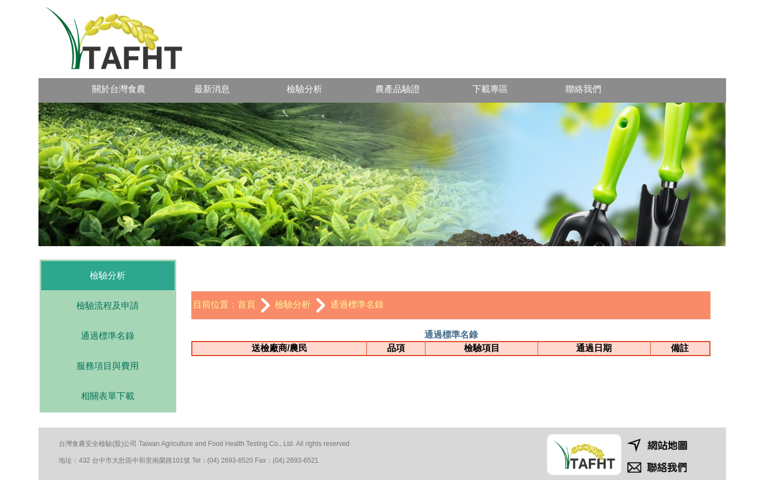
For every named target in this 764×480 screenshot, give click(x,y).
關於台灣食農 (119, 89)
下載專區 (490, 89)
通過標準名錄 (107, 335)
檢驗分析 (304, 89)
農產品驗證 (397, 89)
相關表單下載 (107, 396)
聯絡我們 (583, 89)
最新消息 (212, 89)
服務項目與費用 (107, 366)
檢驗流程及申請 (107, 305)
